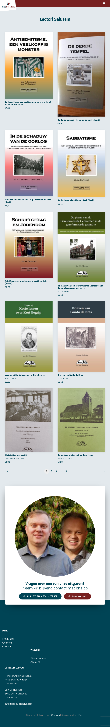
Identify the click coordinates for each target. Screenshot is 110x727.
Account (35, 662)
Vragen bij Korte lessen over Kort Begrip (25, 375)
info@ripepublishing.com (18, 704)
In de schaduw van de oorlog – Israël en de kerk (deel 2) (28, 200)
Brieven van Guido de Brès (70, 375)
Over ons (7, 642)
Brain (81, 715)
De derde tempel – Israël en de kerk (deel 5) (79, 120)
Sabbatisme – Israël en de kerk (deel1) (76, 200)
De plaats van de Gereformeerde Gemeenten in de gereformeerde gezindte (80, 286)
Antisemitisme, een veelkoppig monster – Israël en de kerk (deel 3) (28, 103)
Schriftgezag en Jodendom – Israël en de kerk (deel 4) (27, 282)
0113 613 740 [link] (11, 683)
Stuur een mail (78, 596)
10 (66, 471)
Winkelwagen (38, 658)
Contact (6, 646)
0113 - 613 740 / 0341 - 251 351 (40, 596)
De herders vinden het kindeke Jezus (75, 455)
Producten (8, 639)
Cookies (55, 715)
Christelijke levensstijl (16, 455)
